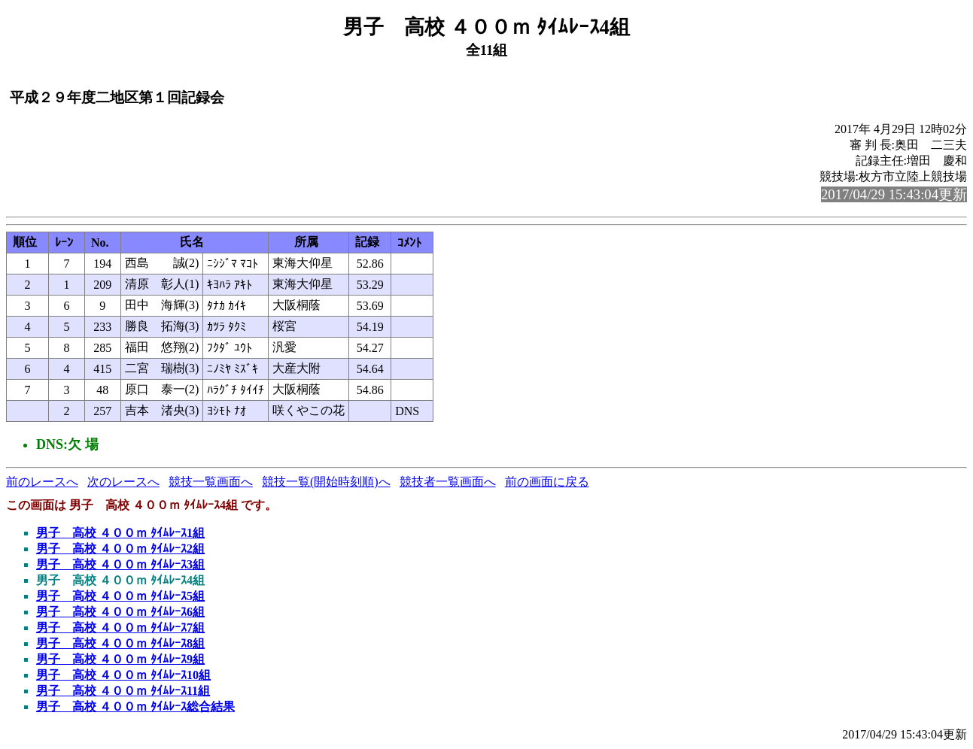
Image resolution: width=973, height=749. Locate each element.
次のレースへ (123, 481)
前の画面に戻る (547, 481)
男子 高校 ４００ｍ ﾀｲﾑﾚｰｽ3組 (120, 564)
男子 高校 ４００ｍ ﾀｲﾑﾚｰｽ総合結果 (135, 706)
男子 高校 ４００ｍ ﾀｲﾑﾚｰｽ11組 (123, 690)
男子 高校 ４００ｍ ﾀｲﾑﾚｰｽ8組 (120, 643)
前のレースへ (42, 481)
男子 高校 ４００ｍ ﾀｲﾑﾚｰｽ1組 (120, 532)
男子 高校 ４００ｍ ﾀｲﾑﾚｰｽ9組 (120, 659)
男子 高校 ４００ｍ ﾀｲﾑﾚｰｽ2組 (120, 548)
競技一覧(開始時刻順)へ (326, 481)
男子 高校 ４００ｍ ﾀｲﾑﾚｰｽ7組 (120, 627)
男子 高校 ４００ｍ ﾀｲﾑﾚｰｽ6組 (120, 611)
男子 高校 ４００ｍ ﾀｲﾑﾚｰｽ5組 (120, 596)
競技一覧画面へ (211, 481)
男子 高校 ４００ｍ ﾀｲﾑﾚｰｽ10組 (123, 675)
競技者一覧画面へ (448, 481)
